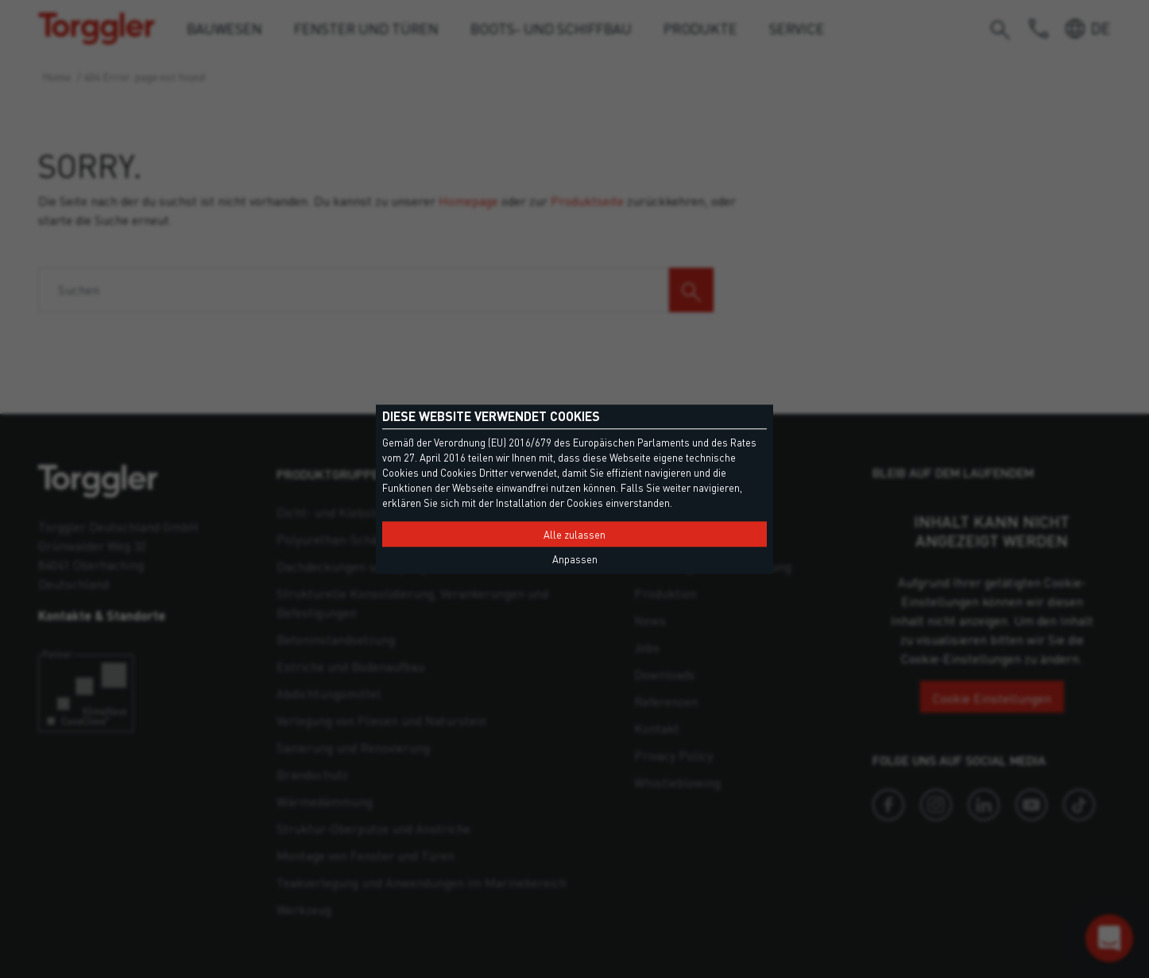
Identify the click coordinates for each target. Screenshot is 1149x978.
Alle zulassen (574, 534)
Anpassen (575, 559)
